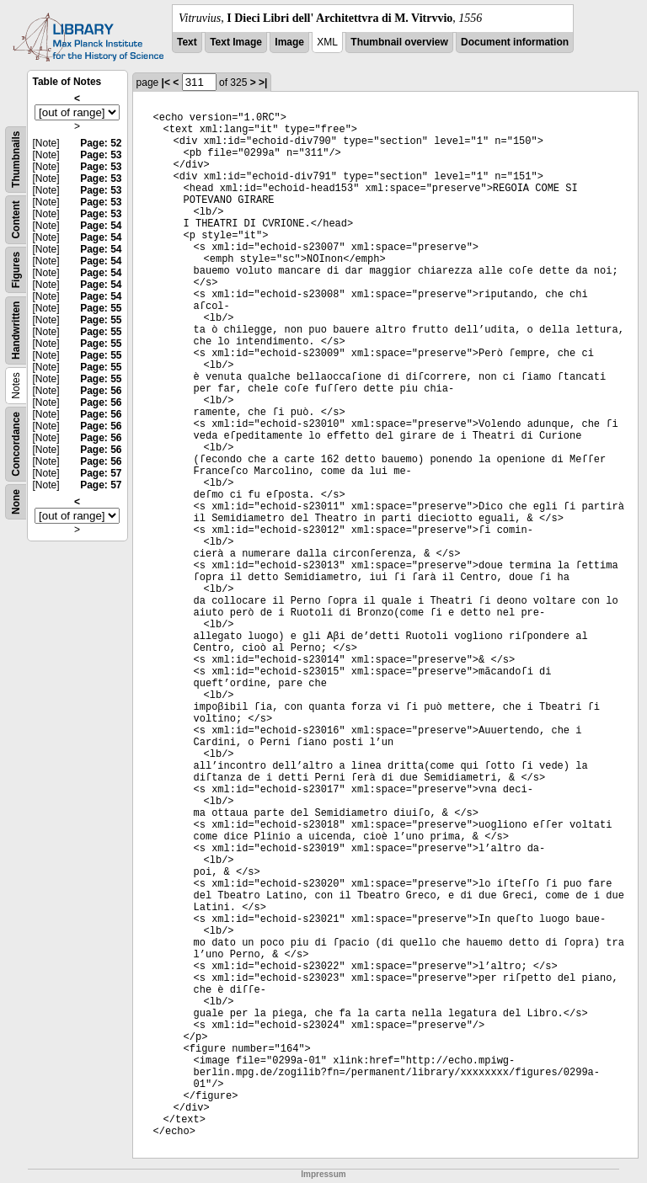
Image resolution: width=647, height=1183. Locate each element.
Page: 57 (100, 473)
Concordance (16, 444)
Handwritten (16, 330)
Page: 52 (100, 143)
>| (263, 82)
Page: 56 (100, 391)
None (16, 501)
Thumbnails (16, 159)
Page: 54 (100, 226)
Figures (16, 270)
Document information (515, 42)
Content (16, 219)
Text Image (236, 42)
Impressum (323, 1174)
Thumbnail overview (398, 42)
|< (166, 82)
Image (289, 42)
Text (187, 42)
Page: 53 (100, 155)
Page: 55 (100, 308)
